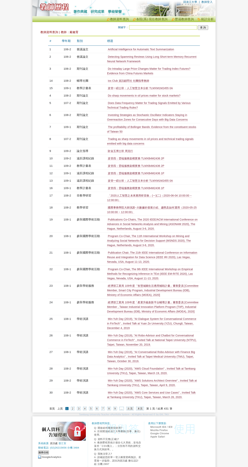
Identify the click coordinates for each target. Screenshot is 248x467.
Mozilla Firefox (159, 430)
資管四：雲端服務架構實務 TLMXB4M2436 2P (136, 158)
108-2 (67, 80)
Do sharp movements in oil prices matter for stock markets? (144, 95)
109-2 (67, 150)
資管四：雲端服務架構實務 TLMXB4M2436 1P (136, 173)
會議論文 (82, 49)
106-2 (67, 49)
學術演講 (82, 318)
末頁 (140, 408)
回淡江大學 (190, 1)
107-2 (67, 103)
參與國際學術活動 (88, 219)
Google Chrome (159, 433)
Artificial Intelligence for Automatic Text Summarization (141, 49)
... (121, 408)
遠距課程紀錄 (85, 158)
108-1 (67, 219)
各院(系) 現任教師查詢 (152, 19)
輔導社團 (82, 80)
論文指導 (82, 150)
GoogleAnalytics (51, 457)
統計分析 (207, 19)
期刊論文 (82, 68)
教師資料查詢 (119, 19)
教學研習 (82, 207)
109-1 (67, 88)
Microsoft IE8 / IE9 (161, 426)
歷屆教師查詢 (184, 19)
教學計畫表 (84, 88)
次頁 (130, 408)
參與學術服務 (85, 285)
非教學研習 (84, 195)
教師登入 (207, 1)
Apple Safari (157, 436)
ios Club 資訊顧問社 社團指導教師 (128, 80)
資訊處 (54, 443)
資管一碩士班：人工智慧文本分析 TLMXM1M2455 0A (140, 88)
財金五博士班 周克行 (120, 150)
